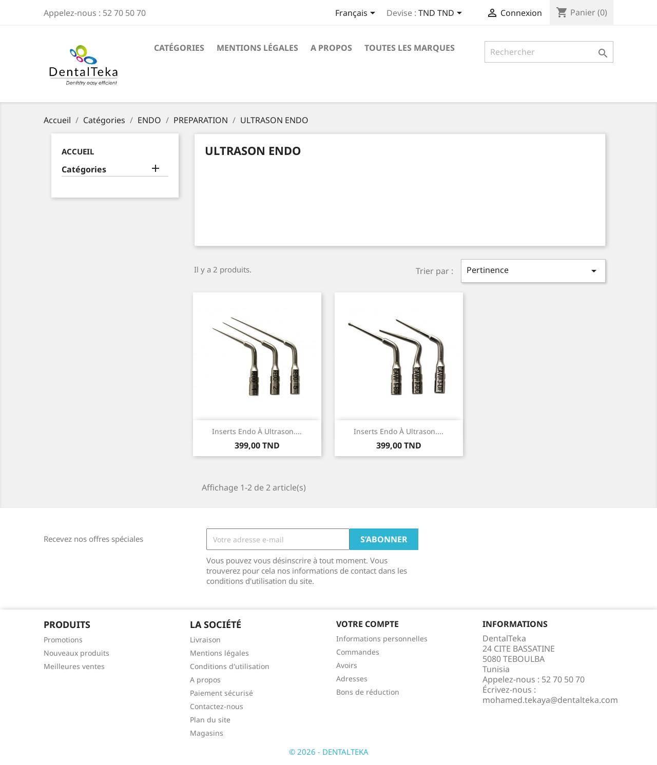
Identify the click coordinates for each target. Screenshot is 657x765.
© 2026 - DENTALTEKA (329, 752)
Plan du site (210, 719)
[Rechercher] (549, 52)
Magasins (206, 733)
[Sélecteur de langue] (357, 14)
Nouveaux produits (76, 653)
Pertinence (533, 270)
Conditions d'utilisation (229, 666)
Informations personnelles (382, 638)
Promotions (63, 639)
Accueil (78, 151)
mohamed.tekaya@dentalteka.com (550, 699)
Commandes (357, 652)
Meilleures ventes (74, 666)
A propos (331, 47)
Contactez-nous (216, 706)
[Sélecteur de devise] (442, 14)
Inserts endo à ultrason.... (257, 431)
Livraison (205, 639)
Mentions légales (257, 47)
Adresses (352, 678)
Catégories (179, 47)
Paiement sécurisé (221, 693)
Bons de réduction (367, 692)
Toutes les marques (409, 47)
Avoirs (346, 665)
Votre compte (367, 624)
